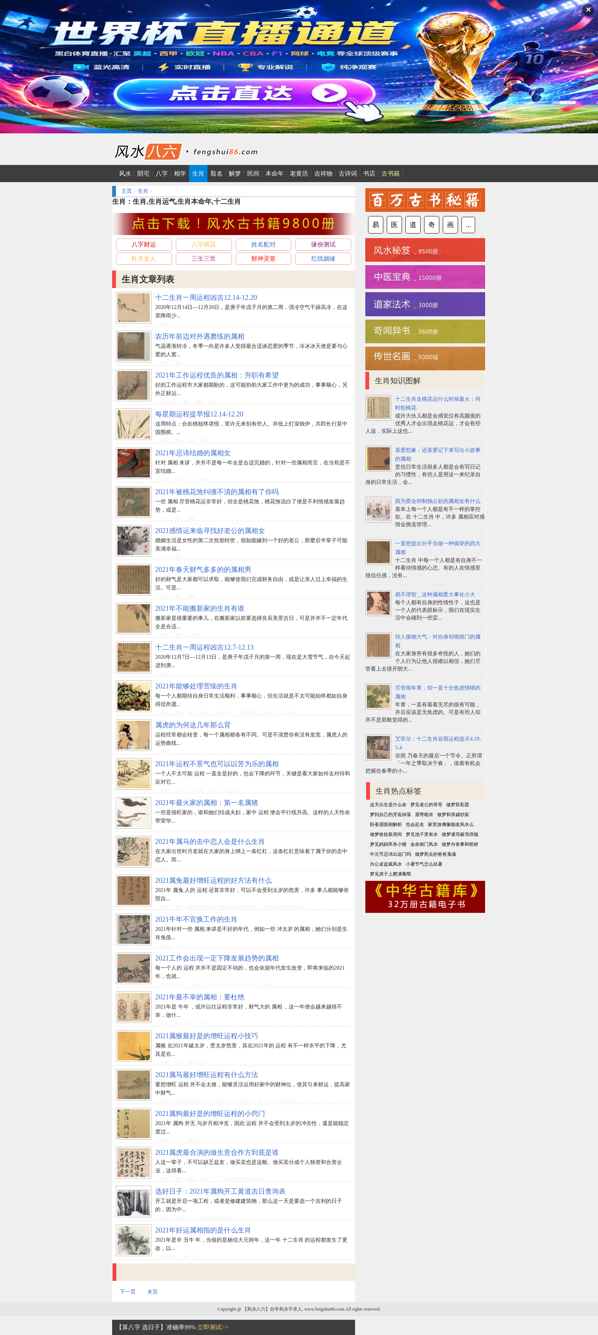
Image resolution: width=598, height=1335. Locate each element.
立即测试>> (212, 1327)
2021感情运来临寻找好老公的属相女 (210, 531)
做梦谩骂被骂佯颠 (460, 834)
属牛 (205, 479)
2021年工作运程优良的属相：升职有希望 (217, 375)
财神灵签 (263, 258)
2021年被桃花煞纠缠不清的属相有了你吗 (217, 492)
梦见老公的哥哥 (426, 804)
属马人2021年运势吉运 (233, 1101)
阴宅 (143, 173)
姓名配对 (263, 244)
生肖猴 (180, 790)
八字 (162, 173)
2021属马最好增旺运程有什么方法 (206, 1075)
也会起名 (415, 824)
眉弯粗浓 (424, 814)
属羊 (205, 441)
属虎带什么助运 (201, 907)
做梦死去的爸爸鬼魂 (435, 854)
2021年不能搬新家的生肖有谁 (199, 608)
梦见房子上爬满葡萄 (390, 874)
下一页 (128, 1292)
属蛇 (199, 402)
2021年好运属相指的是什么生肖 (203, 1230)
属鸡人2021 (197, 1140)
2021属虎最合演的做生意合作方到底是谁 (217, 1152)
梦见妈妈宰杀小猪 (388, 844)
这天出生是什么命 (388, 804)
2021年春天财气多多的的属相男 (203, 569)
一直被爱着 (244, 713)
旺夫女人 (144, 258)
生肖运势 (168, 402)
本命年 (274, 173)
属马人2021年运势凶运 (277, 1101)
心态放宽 (288, 713)
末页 (152, 1292)
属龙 (178, 518)
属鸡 (186, 402)
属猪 (178, 596)
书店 (369, 173)
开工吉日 (182, 1218)
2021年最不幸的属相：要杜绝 (199, 997)
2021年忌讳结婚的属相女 (193, 453)
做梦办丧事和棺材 (460, 844)
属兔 (178, 441)
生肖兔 (266, 985)
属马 (165, 324)
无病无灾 (267, 713)
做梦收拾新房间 (386, 834)
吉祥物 (323, 173)
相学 (180, 173)
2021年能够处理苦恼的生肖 (196, 686)
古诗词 (348, 173)
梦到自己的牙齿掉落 (390, 814)
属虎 (191, 441)
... (468, 225)
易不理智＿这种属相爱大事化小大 (435, 594)
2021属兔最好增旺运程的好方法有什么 (213, 880)
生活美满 (222, 713)
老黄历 (299, 173)
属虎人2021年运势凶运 (283, 907)
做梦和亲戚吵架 (453, 814)
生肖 (198, 173)
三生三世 (203, 258)
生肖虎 (197, 790)
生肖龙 (231, 985)
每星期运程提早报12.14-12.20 (199, 414)
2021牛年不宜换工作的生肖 (196, 919)
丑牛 (191, 479)
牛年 (212, 402)
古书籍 (390, 173)
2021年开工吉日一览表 (214, 1218)
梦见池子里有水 (422, 834)
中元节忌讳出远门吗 (390, 854)
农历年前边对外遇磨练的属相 (199, 336)
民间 (253, 173)
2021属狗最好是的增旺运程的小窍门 (210, 1113)
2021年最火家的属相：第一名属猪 (206, 803)
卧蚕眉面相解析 (386, 824)
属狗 (165, 1218)
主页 (126, 191)
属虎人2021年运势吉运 (239, 907)
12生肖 (193, 635)
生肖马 (248, 985)
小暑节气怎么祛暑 (424, 864)
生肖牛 (214, 790)
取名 (217, 173)
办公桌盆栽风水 (386, 864)
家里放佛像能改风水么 (451, 824)
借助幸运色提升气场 (191, 1101)
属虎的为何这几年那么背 (193, 725)
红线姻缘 (323, 258)
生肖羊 (231, 790)
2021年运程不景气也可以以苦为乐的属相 (217, 764)
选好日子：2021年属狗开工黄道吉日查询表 (220, 1191)
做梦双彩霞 (457, 804)
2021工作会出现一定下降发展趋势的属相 (217, 958)
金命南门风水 (424, 844)
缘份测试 (323, 244)
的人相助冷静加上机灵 (243, 1179)
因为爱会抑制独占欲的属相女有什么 (438, 501)
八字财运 (144, 244)
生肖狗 (197, 985)
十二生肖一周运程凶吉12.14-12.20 (206, 297)
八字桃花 (203, 244)
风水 (125, 173)
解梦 (235, 173)
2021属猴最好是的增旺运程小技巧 (206, 1036)
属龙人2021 (197, 1062)
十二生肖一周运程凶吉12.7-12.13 (204, 647)
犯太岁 (166, 946)
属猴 (191, 596)
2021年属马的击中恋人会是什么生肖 (210, 841)
